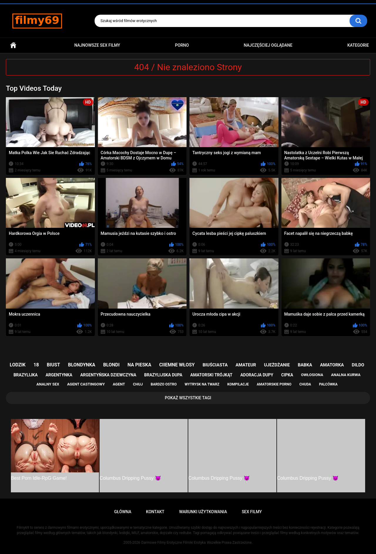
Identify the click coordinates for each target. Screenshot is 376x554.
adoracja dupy (256, 375)
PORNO (182, 45)
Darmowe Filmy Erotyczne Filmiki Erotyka (173, 542)
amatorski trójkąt (211, 375)
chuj (138, 384)
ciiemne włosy (177, 365)
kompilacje (238, 384)
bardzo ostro (164, 384)
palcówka (328, 384)
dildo (358, 365)
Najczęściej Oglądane (268, 45)
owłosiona (312, 375)
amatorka (332, 365)
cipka (287, 375)
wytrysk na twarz (201, 384)
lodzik (18, 365)
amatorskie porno (274, 384)
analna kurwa (345, 375)
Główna (13, 45)
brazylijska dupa (163, 375)
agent (119, 384)
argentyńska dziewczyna (108, 375)
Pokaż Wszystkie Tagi (188, 397)
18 (36, 365)
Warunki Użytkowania (203, 511)
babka (305, 365)
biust (53, 365)
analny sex (47, 384)
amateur (246, 365)
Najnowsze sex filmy (97, 45)
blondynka (81, 365)
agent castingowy (86, 384)
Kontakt (155, 511)
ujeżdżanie (277, 365)
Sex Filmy (252, 511)
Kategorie (358, 45)
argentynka (59, 375)
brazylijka (26, 375)
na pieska (139, 365)
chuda (305, 384)
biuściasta (215, 365)
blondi (111, 365)
